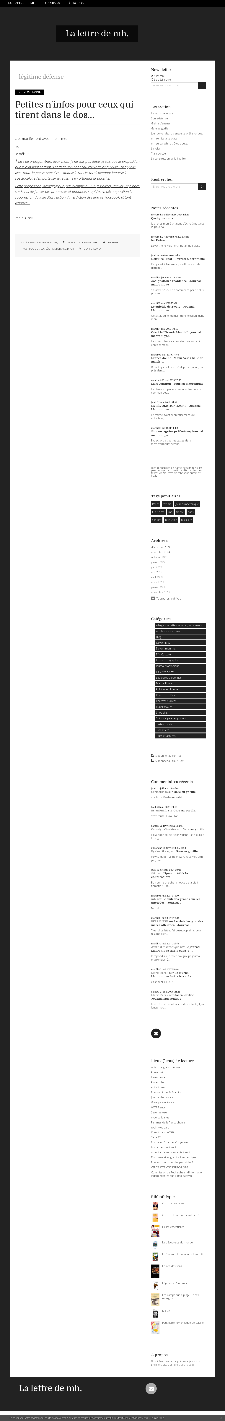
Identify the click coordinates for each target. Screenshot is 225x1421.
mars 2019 (157, 582)
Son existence (159, 118)
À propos (76, 3)
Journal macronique (165, 947)
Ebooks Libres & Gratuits (166, 1092)
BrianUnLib (159, 810)
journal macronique (187, 504)
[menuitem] (24, 3)
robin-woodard (160, 1127)
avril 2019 (156, 577)
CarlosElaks (159, 792)
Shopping (161, 712)
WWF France (158, 1107)
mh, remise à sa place (164, 138)
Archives (52, 3)
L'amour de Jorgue (162, 113)
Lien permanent (90, 248)
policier (34, 248)
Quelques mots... (163, 218)
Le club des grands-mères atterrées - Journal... (175, 900)
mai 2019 (156, 572)
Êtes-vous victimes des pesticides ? (172, 1162)
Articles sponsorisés (168, 631)
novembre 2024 (160, 552)
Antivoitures (158, 1087)
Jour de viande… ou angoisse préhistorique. (177, 133)
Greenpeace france (162, 1102)
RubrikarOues (164, 707)
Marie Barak (159, 973)
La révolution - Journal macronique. (177, 383)
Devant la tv (163, 642)
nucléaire (186, 520)
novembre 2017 (160, 592)
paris (191, 512)
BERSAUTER (159, 921)
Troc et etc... (163, 730)
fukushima (158, 512)
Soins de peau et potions (171, 718)
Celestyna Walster (163, 829)
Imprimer (110, 242)
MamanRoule (164, 683)
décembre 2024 (160, 547)
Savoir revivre (159, 1112)
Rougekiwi (157, 1072)
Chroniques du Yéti (162, 1132)
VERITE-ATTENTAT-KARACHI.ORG (169, 1167)
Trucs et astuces (166, 736)
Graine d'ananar (160, 123)
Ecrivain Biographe (167, 660)
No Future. (159, 240)
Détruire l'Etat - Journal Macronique (178, 259)
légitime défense (55, 248)
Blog (158, 637)
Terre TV (156, 1137)
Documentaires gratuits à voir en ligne (173, 1157)
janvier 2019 (158, 587)
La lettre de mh (165, 672)
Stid (154, 873)
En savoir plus (157, 1418)
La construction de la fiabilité (168, 158)
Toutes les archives (168, 598)
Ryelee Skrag (160, 851)
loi (42, 248)
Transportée (158, 153)
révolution (171, 520)
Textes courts (164, 724)
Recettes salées (165, 695)
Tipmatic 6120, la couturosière (169, 875)
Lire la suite (188, 1364)
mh (170, 512)
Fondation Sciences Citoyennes (169, 1142)
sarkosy (156, 520)
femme (167, 504)
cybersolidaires (160, 1117)
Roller (155, 504)
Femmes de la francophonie (168, 1122)
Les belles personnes (169, 677)
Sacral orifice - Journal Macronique (173, 997)
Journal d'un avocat (162, 1097)
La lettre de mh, (22, 3)
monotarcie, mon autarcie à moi (170, 1152)
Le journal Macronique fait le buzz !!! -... (175, 948)
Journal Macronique (167, 666)
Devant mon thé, (47, 242)
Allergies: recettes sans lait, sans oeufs (179, 625)
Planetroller (158, 1082)
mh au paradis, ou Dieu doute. (169, 143)
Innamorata (158, 1077)
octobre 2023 (159, 557)
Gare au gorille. (185, 792)
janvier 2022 (158, 562)
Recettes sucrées (166, 701)
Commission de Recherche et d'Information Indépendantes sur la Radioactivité (177, 1174)
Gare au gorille (159, 128)
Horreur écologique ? (163, 1147)
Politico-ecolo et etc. (168, 689)
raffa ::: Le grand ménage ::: (167, 1067)
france (180, 512)
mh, (153, 899)
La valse (156, 148)
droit (70, 248)
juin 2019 (156, 567)
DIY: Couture (163, 654)
